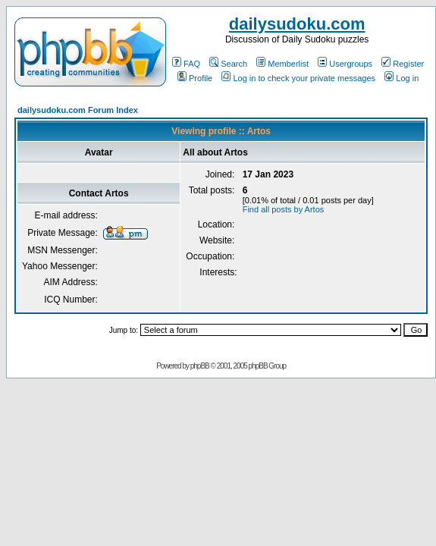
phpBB (199, 366)
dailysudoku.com (297, 23)
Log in (401, 78)
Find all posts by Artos (284, 209)
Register (402, 63)
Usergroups (345, 63)
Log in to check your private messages (298, 78)
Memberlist (282, 63)
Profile (194, 78)
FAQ (186, 63)
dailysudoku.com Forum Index (77, 110)
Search (228, 63)
